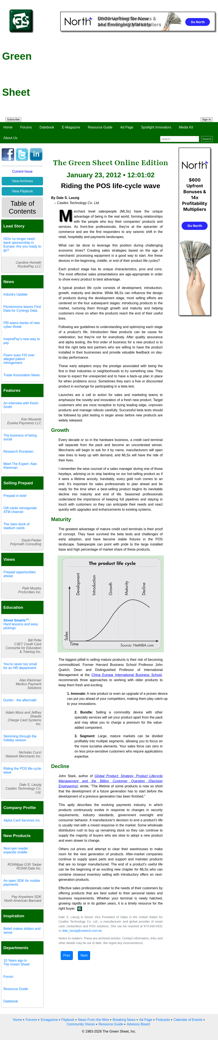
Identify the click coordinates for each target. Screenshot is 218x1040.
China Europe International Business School (127, 675)
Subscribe (13, 119)
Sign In (206, 119)
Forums (26, 127)
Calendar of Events (188, 1020)
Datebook (47, 127)
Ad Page (126, 127)
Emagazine (49, 1020)
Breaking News (124, 1020)
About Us (10, 138)
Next (83, 955)
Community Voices (81, 1024)
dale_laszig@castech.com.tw (82, 930)
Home (8, 127)
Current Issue (22, 171)
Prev (66, 955)
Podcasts (163, 1020)
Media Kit (186, 127)
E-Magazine (71, 127)
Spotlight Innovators (156, 127)
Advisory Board (138, 1024)
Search (206, 139)
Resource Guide (100, 127)
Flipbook (68, 1020)
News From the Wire (93, 1020)
